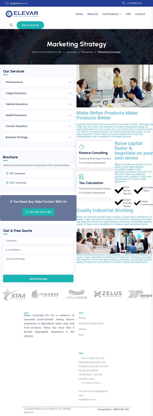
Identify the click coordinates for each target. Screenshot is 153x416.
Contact (140, 13)
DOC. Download (16, 182)
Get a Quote (30, 25)
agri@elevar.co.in (18, 3)
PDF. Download (15, 173)
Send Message (38, 278)
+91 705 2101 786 (38, 212)
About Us (92, 13)
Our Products (110, 13)
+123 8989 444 (132, 3)
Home (79, 13)
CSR (128, 13)
